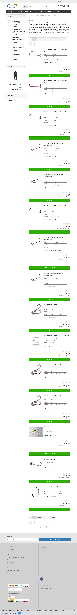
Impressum (10, 549)
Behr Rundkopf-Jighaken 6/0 (53, 396)
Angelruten (39, 11)
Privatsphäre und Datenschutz (14, 570)
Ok (19, 613)
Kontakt (9, 554)
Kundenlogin (58, 1)
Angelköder (19, 11)
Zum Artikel (49, 75)
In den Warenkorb (49, 267)
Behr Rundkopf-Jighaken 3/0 (53, 304)
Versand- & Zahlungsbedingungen (15, 557)
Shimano (9, 565)
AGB (8, 567)
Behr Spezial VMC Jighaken (52, 487)
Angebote (10, 11)
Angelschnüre (49, 11)
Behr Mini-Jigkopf (49, 427)
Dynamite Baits (10, 562)
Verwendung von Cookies (7, 613)
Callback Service (11, 572)
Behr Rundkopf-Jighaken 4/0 (53, 365)
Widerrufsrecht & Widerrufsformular (16, 559)
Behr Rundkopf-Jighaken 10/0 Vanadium (56, 335)
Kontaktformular (44, 585)
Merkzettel (66, 1)
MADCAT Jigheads (49, 459)
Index (8, 552)
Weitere (59, 11)
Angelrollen (29, 11)
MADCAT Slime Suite (15, 84)
